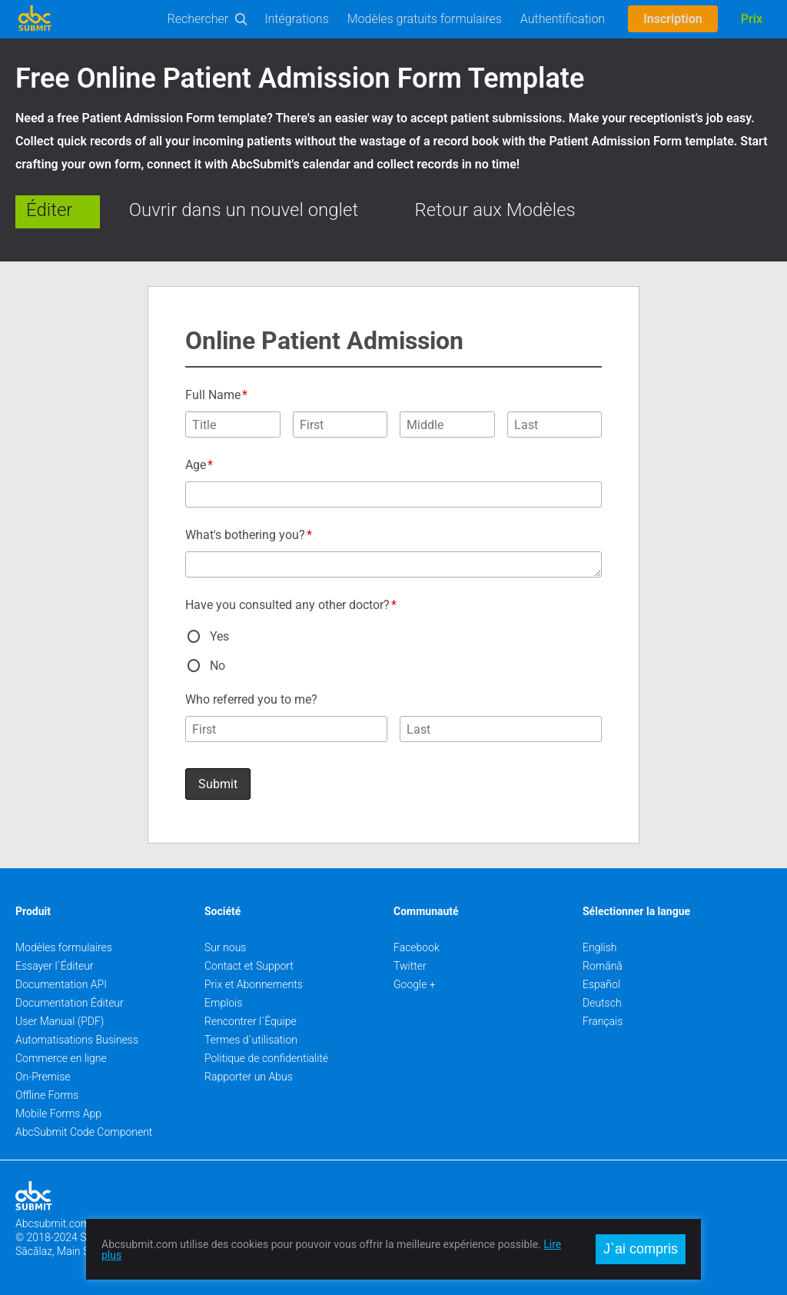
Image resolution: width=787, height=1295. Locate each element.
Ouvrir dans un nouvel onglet (243, 210)
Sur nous (225, 947)
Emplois (223, 1003)
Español (601, 984)
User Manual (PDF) (59, 1021)
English (600, 947)
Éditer (49, 210)
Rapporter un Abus (248, 1076)
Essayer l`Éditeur (54, 966)
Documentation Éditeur (69, 1003)
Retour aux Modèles (495, 210)
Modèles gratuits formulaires (424, 19)
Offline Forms (46, 1095)
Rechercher (198, 19)
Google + (415, 984)
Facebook (417, 947)
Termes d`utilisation (250, 1040)
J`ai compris (640, 1249)
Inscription (672, 19)
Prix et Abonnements (253, 984)
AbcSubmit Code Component (83, 1132)
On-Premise (43, 1076)
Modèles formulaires (63, 947)
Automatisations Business (76, 1040)
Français (603, 1021)
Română (603, 966)
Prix (751, 19)
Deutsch (602, 1003)
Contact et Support (249, 966)
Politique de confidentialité (266, 1058)
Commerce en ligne (61, 1058)
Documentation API (61, 984)
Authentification (562, 19)
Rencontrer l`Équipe (250, 1021)
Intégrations (296, 19)
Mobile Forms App (58, 1113)
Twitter (410, 966)
